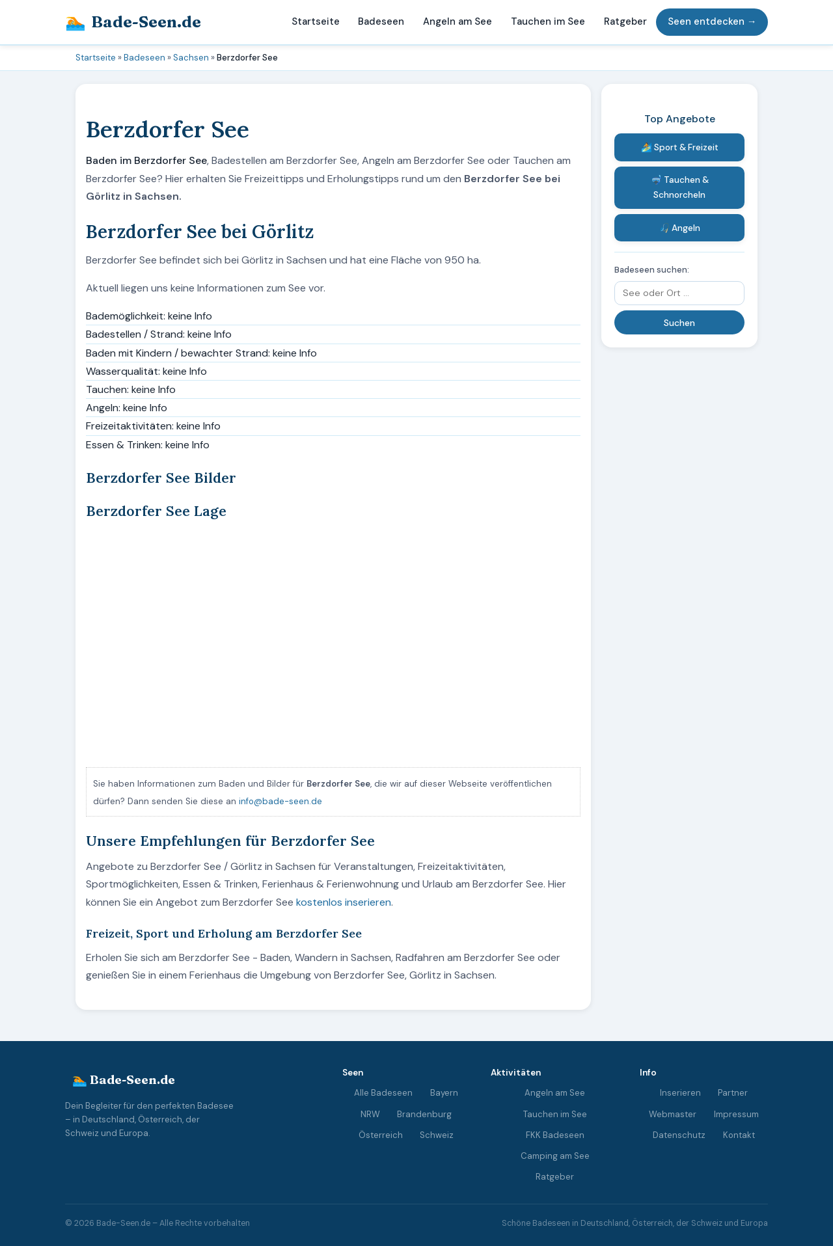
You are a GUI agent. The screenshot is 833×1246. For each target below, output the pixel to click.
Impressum (736, 1113)
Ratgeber (625, 21)
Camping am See (555, 1155)
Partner (733, 1092)
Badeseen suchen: (651, 269)
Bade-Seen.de (133, 22)
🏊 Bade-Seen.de (123, 1079)
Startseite (316, 21)
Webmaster (672, 1113)
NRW (370, 1113)
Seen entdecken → (712, 21)
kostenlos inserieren (343, 902)
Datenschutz (679, 1134)
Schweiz (437, 1134)
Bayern (444, 1092)
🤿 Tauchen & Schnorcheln (680, 187)
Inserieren (680, 1092)
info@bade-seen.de (280, 801)
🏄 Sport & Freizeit (679, 147)
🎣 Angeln (679, 228)
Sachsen (191, 57)
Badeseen (381, 21)
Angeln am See (457, 21)
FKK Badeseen (555, 1134)
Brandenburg (424, 1113)
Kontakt (739, 1134)
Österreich (381, 1134)
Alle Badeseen (383, 1092)
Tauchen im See (548, 21)
